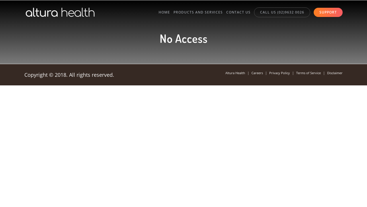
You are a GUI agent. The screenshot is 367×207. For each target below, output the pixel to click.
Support (328, 13)
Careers (251, 73)
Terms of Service (305, 73)
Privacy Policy (275, 73)
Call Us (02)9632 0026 (279, 13)
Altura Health (228, 73)
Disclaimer (334, 73)
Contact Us (231, 13)
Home (150, 13)
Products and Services (187, 13)
